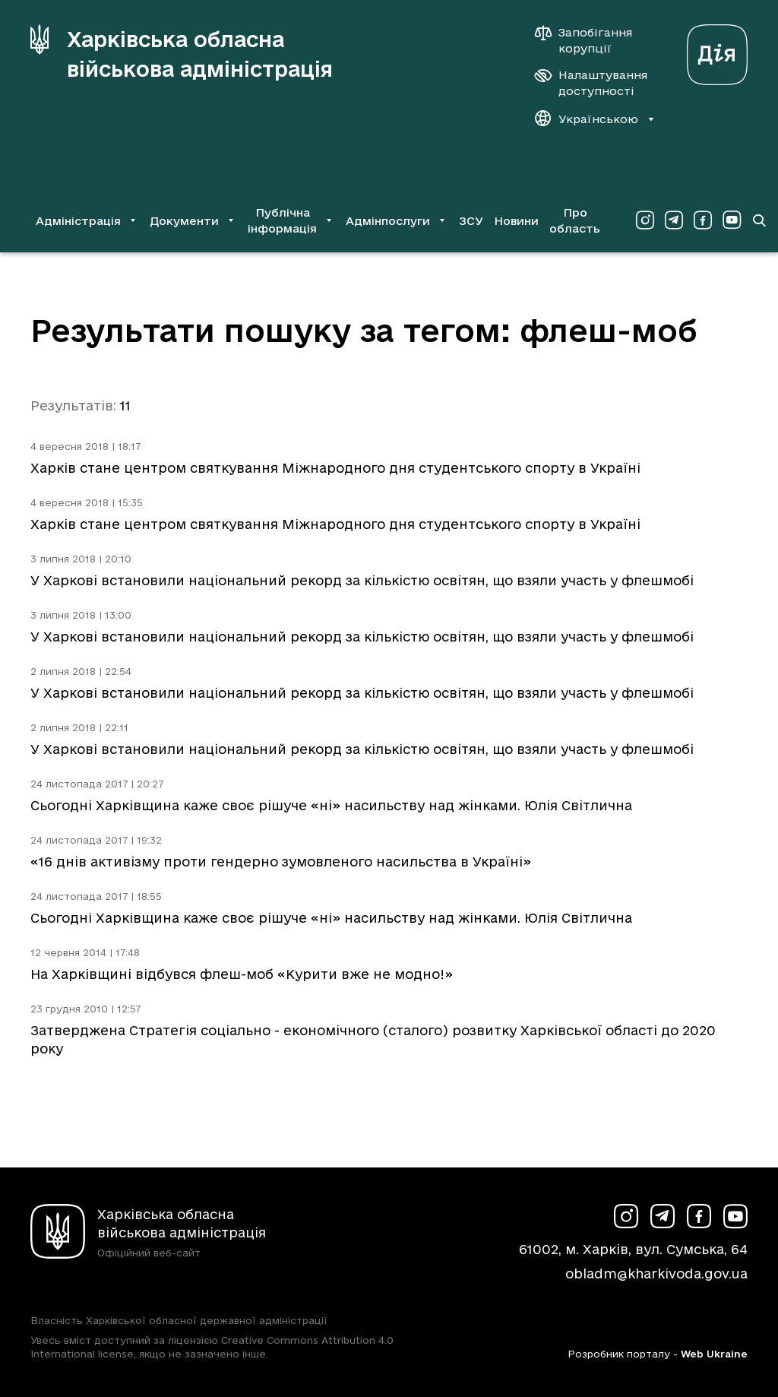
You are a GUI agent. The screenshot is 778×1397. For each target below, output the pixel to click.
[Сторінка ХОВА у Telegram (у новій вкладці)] (674, 220)
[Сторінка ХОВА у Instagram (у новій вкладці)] (645, 220)
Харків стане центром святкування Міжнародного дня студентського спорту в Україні (335, 468)
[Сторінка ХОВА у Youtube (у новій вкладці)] (732, 220)
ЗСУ (471, 220)
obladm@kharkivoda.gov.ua (656, 1273)
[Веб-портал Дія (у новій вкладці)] (717, 50)
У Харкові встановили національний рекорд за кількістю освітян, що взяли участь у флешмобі (362, 580)
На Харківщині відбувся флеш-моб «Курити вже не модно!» (241, 974)
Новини (516, 220)
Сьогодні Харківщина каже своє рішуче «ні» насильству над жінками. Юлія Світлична (331, 805)
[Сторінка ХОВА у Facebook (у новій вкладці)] (703, 220)
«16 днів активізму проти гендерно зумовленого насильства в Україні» (280, 861)
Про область (574, 220)
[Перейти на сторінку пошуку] (759, 220)
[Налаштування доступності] (591, 83)
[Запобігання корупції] (591, 40)
